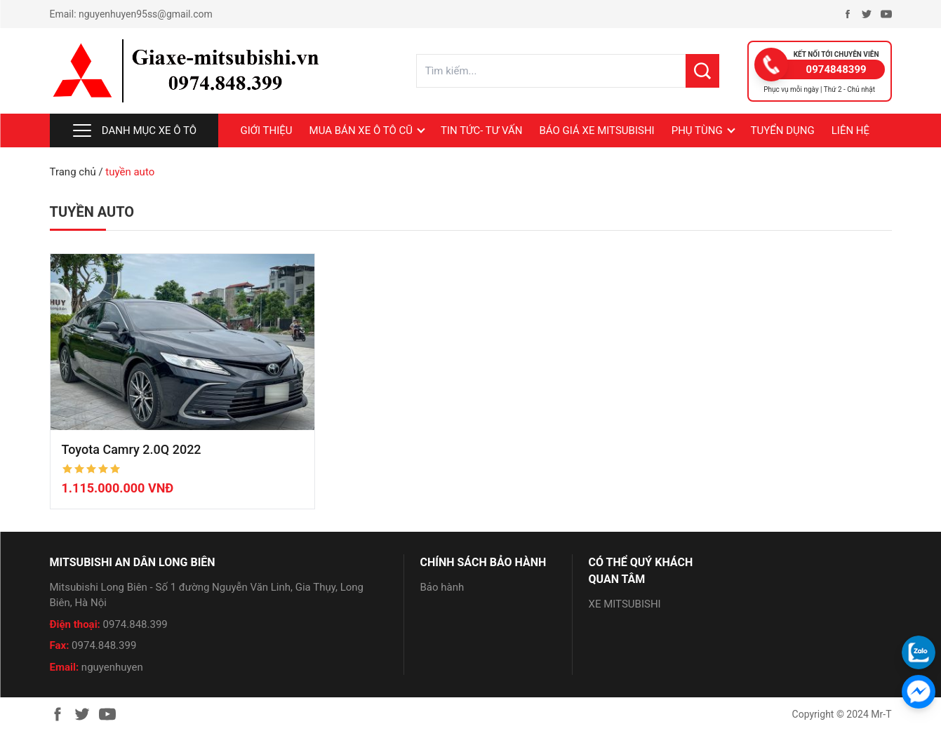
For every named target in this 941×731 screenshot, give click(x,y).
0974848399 (836, 69)
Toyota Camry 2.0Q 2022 (131, 449)
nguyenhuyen (112, 667)
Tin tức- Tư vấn (481, 130)
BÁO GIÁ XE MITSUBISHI (596, 130)
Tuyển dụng (783, 130)
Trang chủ (73, 172)
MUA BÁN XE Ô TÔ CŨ (361, 130)
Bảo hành (442, 587)
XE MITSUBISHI (625, 604)
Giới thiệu (267, 130)
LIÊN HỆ (850, 130)
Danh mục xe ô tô (133, 130)
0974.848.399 (135, 624)
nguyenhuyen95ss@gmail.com (146, 14)
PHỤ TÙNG (697, 130)
